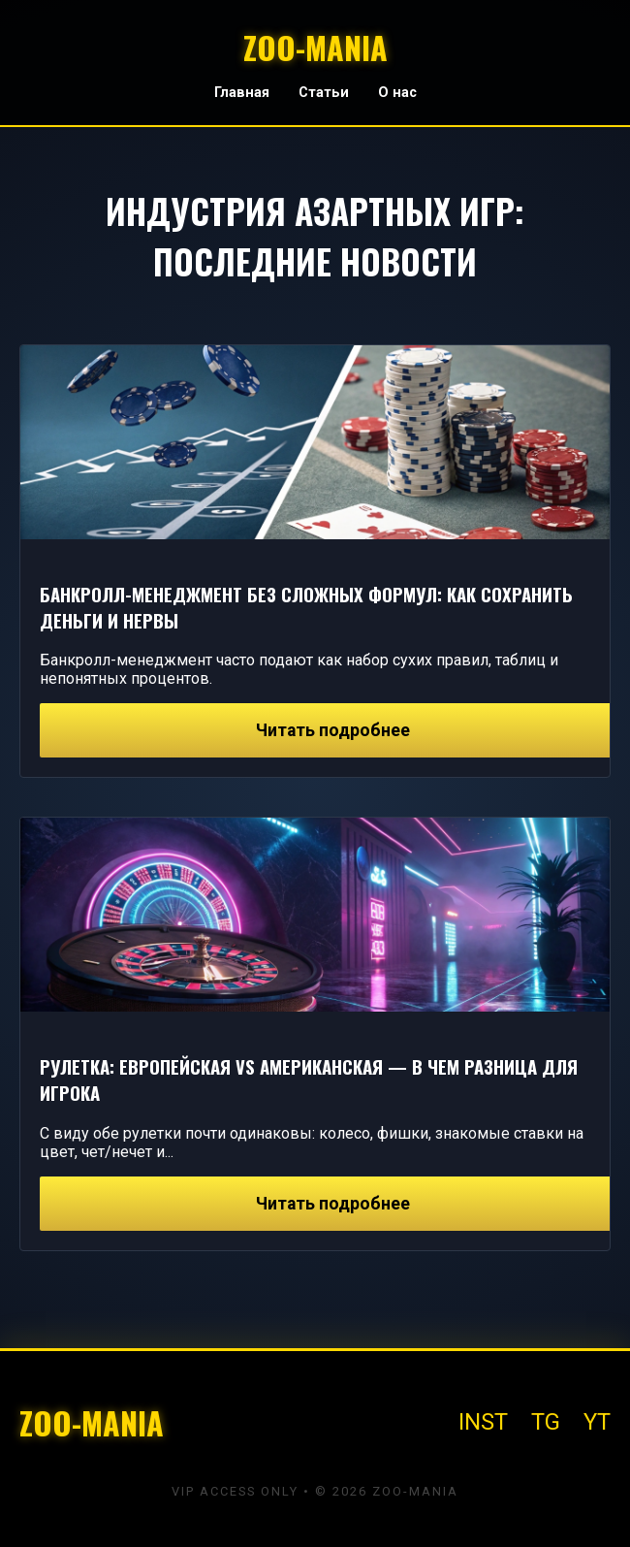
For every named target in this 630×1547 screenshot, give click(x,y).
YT (597, 1421)
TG (545, 1421)
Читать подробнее (333, 730)
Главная (241, 92)
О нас (397, 92)
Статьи (324, 92)
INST (483, 1421)
